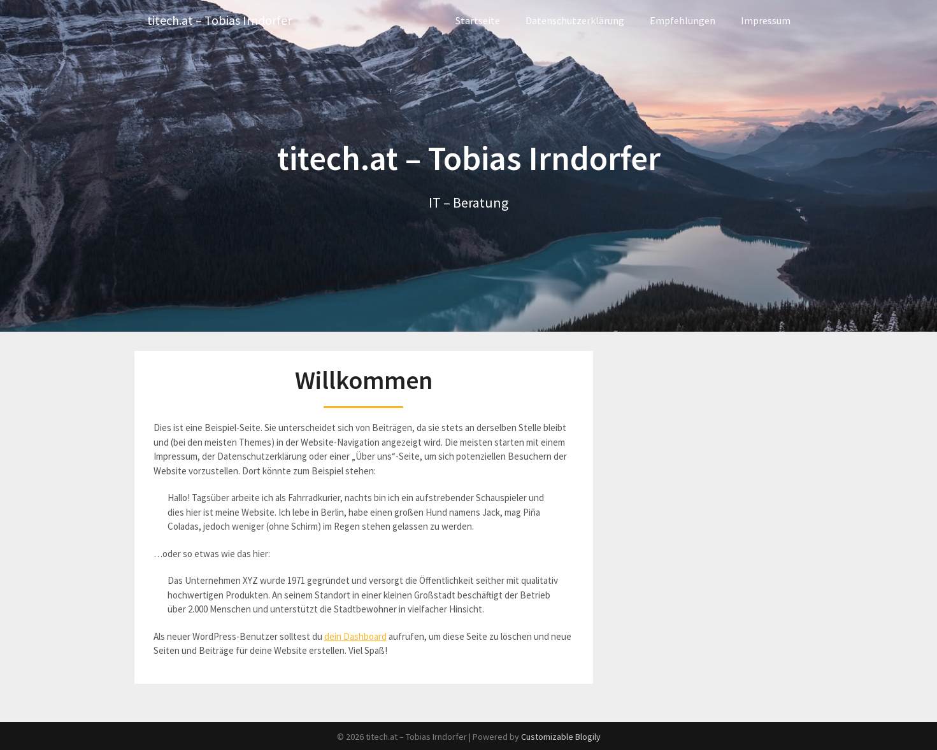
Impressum (765, 20)
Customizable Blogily (561, 736)
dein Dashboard (355, 636)
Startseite (477, 20)
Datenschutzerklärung (575, 20)
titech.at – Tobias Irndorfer (219, 21)
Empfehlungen (682, 20)
